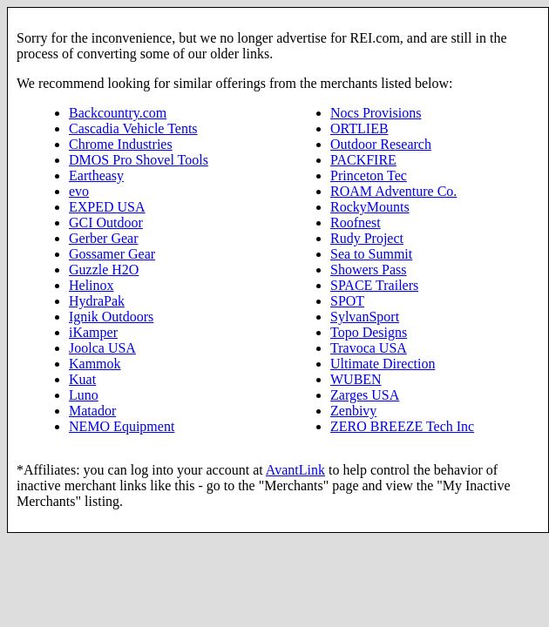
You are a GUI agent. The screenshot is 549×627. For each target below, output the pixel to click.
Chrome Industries (121, 144)
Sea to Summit (371, 253)
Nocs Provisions (375, 112)
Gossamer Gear (112, 253)
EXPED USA (107, 206)
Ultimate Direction (382, 363)
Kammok (95, 363)
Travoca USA (368, 347)
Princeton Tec (368, 175)
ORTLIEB (359, 128)
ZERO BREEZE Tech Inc (402, 426)
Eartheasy (96, 175)
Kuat (82, 379)
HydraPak (97, 300)
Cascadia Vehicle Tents (133, 128)
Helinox (91, 285)
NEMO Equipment (121, 426)
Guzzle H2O (104, 269)
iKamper (93, 332)
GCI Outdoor (106, 222)
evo (79, 191)
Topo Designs (368, 332)
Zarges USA (364, 395)
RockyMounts (370, 206)
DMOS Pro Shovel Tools (138, 159)
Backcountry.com (117, 112)
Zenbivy (353, 410)
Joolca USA (102, 347)
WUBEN (356, 379)
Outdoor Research (380, 144)
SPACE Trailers (374, 285)
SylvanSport (364, 316)
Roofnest (355, 222)
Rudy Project (366, 238)
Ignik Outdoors (111, 316)
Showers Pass (368, 269)
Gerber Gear (104, 238)
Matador (92, 410)
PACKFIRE (363, 159)
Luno (83, 395)
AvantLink (295, 469)
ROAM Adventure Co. (393, 191)
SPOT (347, 300)
